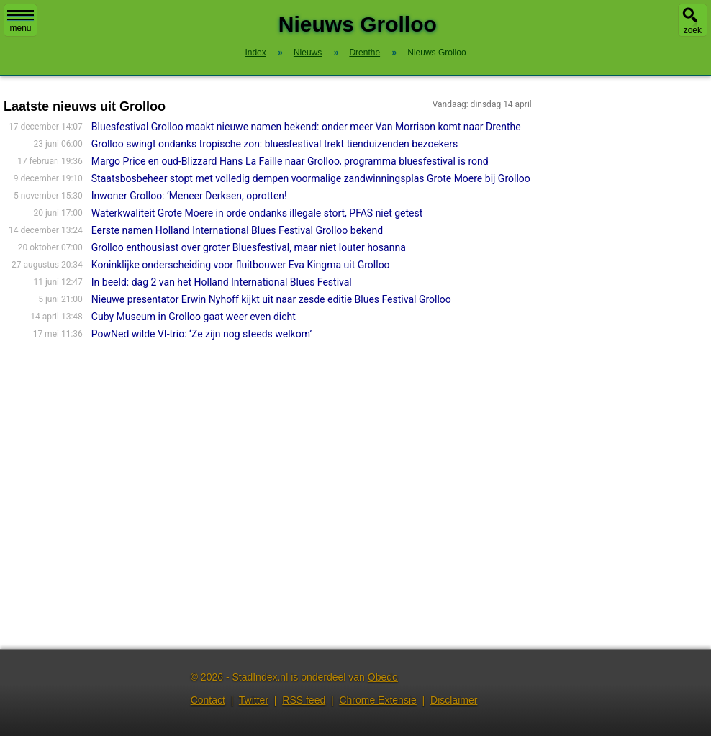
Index (255, 52)
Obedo (383, 677)
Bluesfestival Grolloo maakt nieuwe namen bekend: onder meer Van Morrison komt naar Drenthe (306, 126)
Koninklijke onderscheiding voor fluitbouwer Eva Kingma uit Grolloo (240, 265)
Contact (208, 700)
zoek (693, 30)
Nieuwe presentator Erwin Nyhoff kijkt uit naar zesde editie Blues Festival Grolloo (271, 299)
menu (20, 21)
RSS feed (303, 700)
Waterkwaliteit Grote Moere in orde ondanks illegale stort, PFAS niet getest (257, 213)
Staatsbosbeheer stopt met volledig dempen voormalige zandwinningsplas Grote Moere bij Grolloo (310, 178)
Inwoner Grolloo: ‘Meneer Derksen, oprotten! (189, 195)
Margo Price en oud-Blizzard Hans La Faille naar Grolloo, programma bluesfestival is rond (290, 161)
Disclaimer (453, 700)
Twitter (253, 700)
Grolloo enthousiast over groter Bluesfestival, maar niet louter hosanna (248, 247)
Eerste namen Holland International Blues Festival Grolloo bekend (237, 230)
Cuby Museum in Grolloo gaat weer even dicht (193, 316)
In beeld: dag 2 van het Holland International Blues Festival (221, 282)
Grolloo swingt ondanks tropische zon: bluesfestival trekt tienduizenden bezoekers (274, 144)
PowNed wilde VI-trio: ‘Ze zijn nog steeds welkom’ (201, 334)
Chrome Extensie (377, 700)
